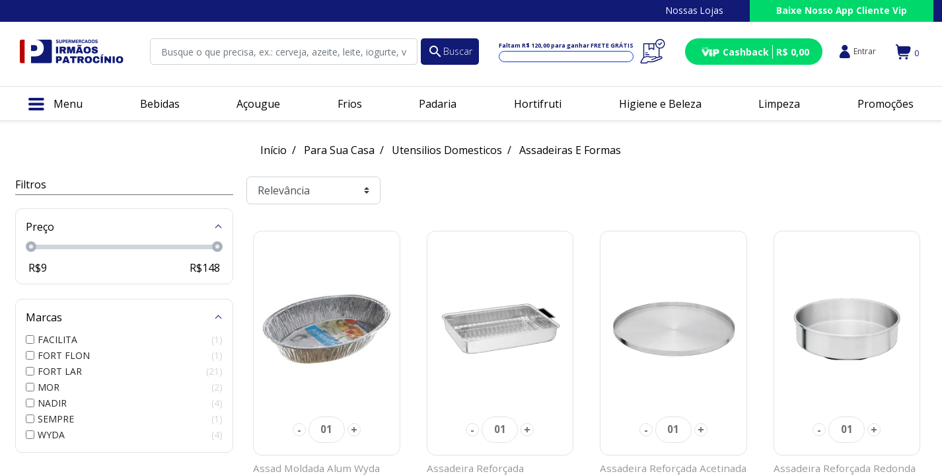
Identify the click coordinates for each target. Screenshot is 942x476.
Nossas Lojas (694, 10)
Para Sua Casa (339, 150)
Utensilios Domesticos (447, 150)
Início (273, 150)
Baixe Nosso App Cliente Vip (841, 10)
